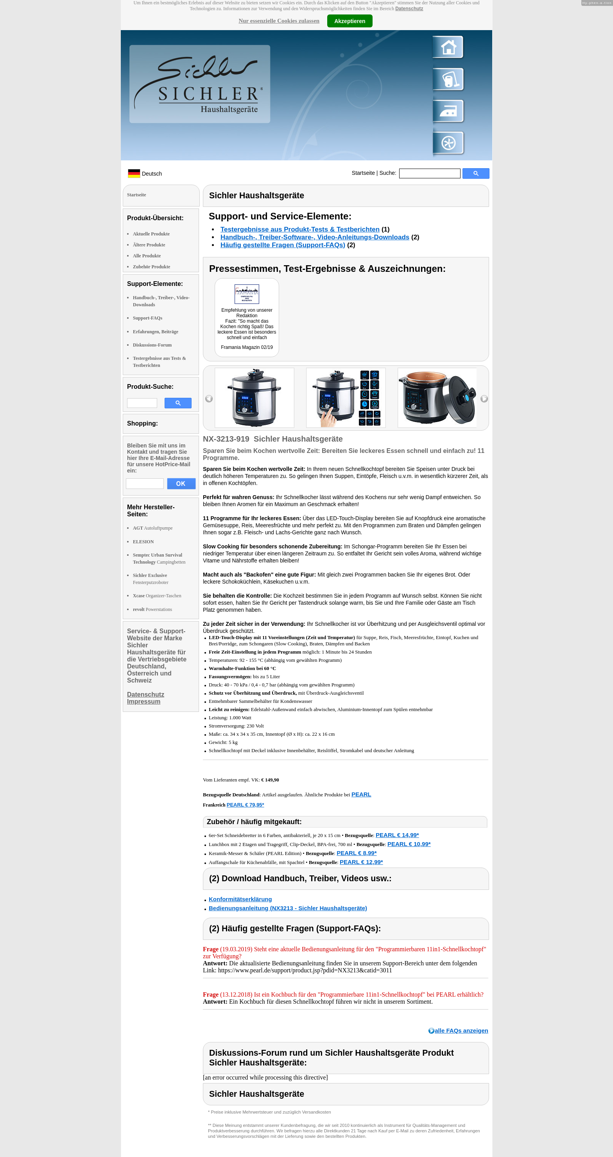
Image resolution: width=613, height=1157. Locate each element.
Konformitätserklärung (240, 899)
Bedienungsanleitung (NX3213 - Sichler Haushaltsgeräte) (288, 908)
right (484, 398)
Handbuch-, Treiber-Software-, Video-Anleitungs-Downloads (314, 237)
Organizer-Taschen (157, 595)
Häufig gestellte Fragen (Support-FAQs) (282, 245)
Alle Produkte (147, 256)
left (209, 398)
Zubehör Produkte (151, 266)
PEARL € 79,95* (245, 805)
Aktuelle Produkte (151, 234)
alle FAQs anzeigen (461, 1030)
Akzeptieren (349, 21)
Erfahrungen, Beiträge (155, 331)
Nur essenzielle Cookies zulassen (278, 21)
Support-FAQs (147, 318)
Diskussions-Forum (152, 345)
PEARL (361, 794)
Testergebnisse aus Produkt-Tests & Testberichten (300, 229)
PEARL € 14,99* (397, 835)
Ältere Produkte (149, 245)
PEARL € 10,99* (409, 844)
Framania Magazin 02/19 (247, 347)
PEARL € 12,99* (361, 862)
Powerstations (152, 609)
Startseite (363, 173)
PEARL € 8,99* (356, 853)
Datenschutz (409, 8)
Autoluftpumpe (153, 528)
